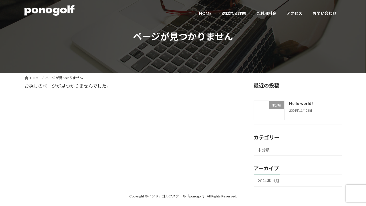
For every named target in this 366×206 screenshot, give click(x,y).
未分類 (264, 149)
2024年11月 (268, 180)
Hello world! (301, 103)
